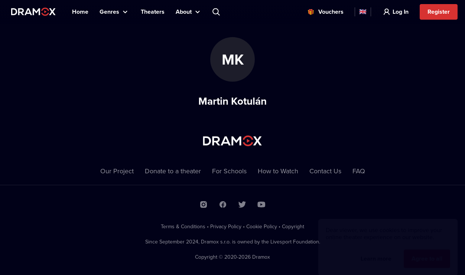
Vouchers (331, 11)
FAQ (358, 171)
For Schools (229, 171)
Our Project (117, 171)
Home (80, 11)
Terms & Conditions (183, 226)
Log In (401, 11)
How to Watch (278, 171)
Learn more (376, 251)
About (184, 11)
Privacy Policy (225, 226)
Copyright (293, 226)
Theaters (153, 11)
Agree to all (427, 251)
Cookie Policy (261, 226)
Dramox (33, 11)
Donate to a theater (173, 171)
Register (438, 11)
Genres (109, 11)
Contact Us (325, 171)
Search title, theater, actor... (217, 11)
